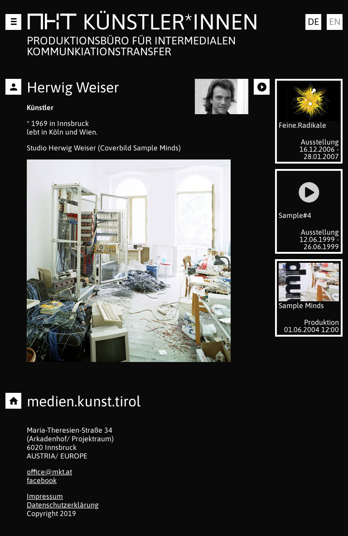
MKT (52, 23)
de (313, 21)
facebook (42, 480)
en (335, 21)
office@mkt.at (49, 472)
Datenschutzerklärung (63, 505)
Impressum (45, 496)
